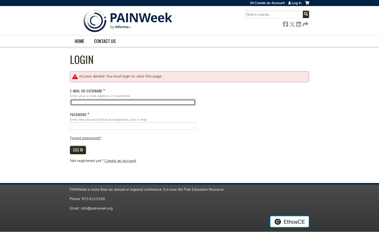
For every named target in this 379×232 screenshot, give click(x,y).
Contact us (105, 40)
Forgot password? (85, 137)
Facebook (285, 23)
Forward (305, 23)
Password (78, 114)
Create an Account (269, 3)
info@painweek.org (97, 208)
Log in (296, 3)
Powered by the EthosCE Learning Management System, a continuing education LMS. (289, 221)
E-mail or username (86, 90)
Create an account (120, 160)
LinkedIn (298, 23)
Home (79, 40)
